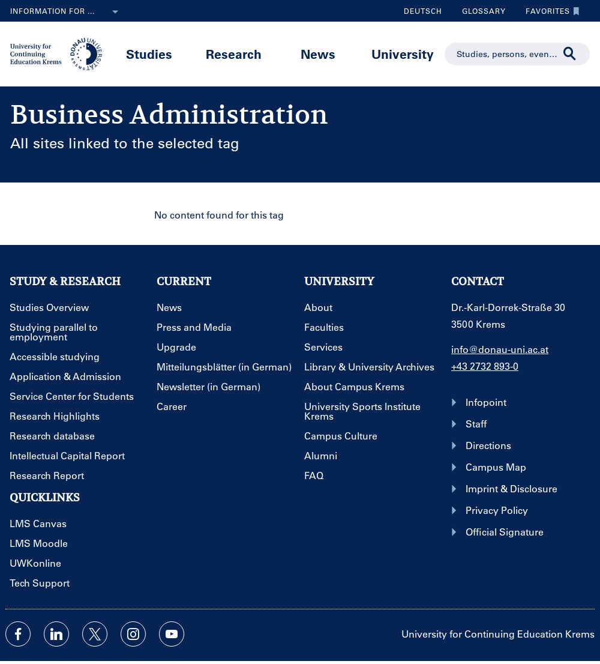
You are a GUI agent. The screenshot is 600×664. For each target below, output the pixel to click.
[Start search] (570, 54)
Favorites (550, 11)
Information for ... (66, 12)
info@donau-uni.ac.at (499, 349)
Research (234, 54)
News (318, 54)
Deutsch (423, 11)
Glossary (479, 11)
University (402, 54)
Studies (149, 54)
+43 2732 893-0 (484, 366)
